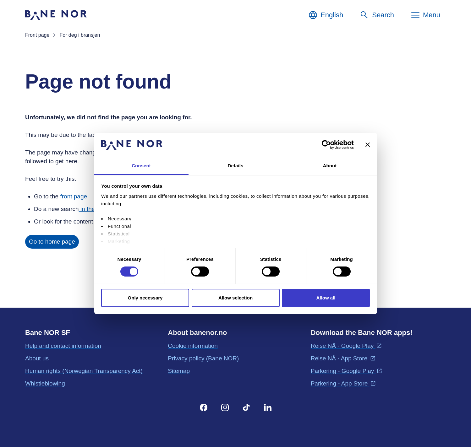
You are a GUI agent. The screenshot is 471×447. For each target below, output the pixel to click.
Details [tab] (236, 165)
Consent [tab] (141, 165)
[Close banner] (367, 145)
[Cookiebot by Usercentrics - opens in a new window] (326, 144)
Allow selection (235, 297)
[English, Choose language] (325, 15)
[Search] (377, 15)
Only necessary (145, 297)
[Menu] (425, 15)
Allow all (326, 297)
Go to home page (52, 241)
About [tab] (330, 165)
